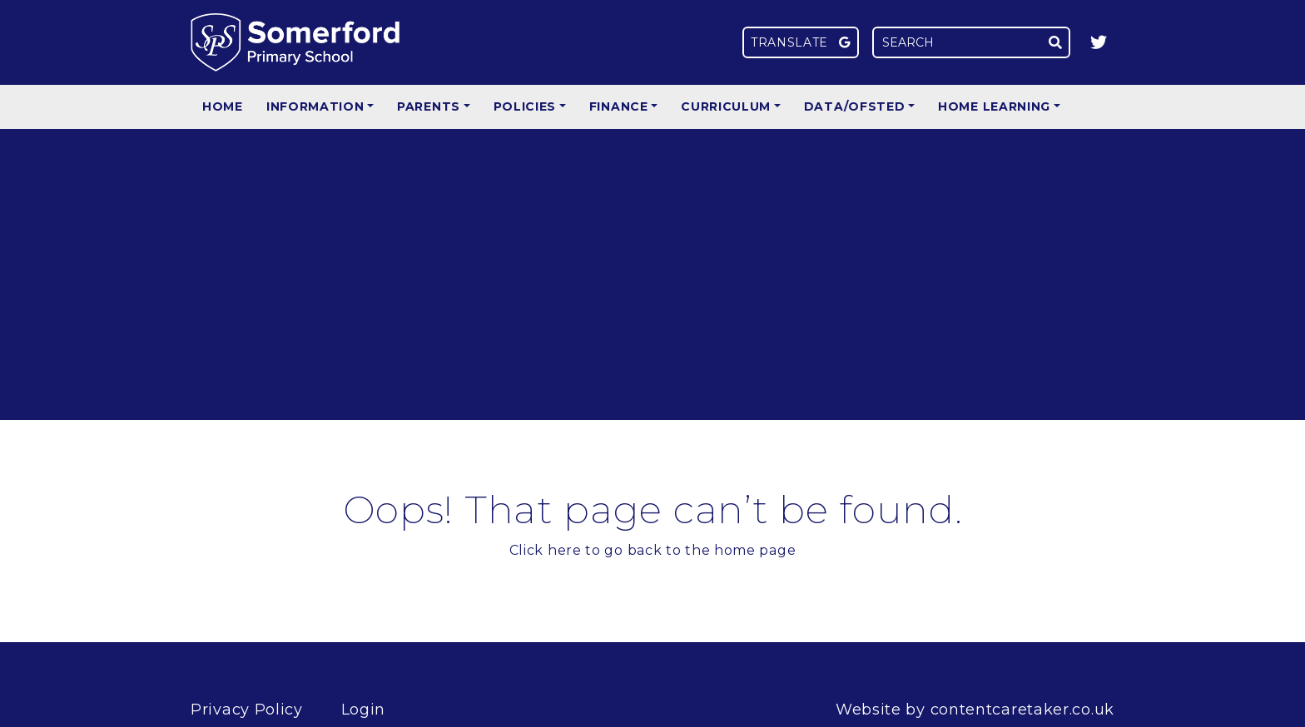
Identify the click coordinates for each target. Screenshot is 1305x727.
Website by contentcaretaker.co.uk (975, 709)
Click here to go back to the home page (652, 550)
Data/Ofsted (855, 106)
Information (315, 106)
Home (222, 106)
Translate (801, 42)
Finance (618, 106)
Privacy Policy (247, 709)
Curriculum (726, 106)
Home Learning (994, 106)
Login (363, 709)
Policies (525, 106)
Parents (428, 106)
